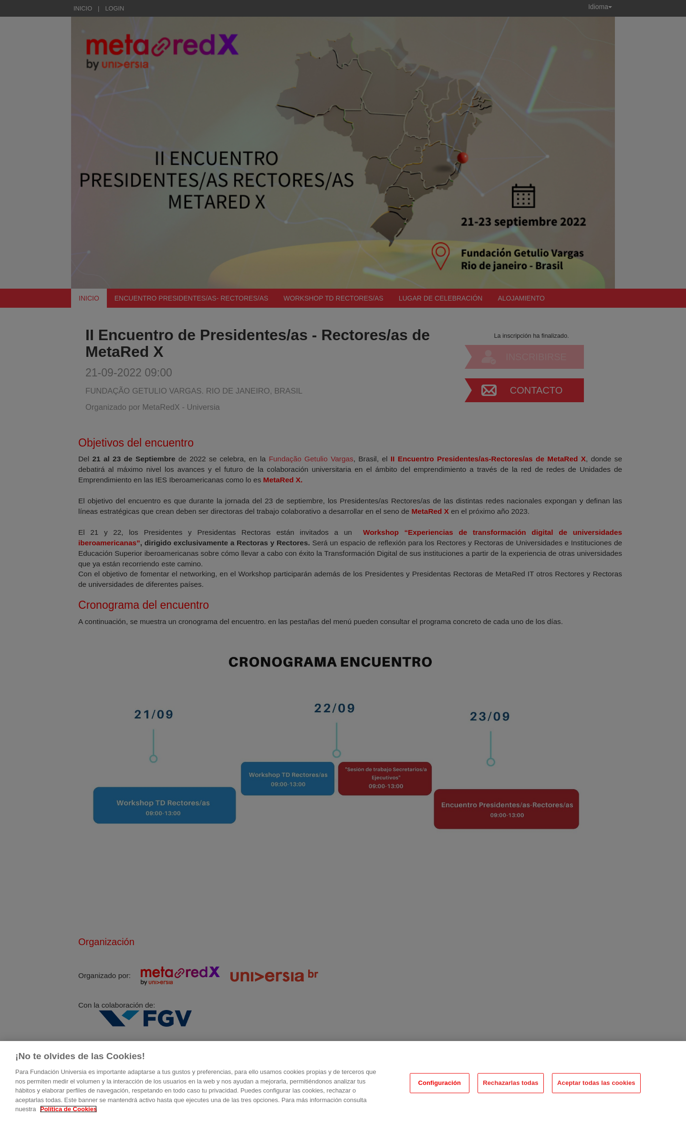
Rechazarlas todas (510, 1083)
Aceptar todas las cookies (596, 1083)
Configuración (439, 1083)
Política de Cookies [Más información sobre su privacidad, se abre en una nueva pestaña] (68, 1109)
